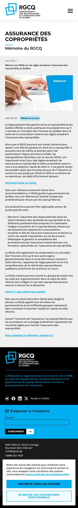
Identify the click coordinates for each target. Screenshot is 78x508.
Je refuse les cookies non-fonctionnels (39, 496)
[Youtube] (7, 398)
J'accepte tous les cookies (39, 483)
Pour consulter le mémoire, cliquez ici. (29, 335)
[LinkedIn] (20, 398)
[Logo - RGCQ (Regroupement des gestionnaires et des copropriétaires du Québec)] (22, 10)
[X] (26, 398)
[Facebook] (13, 398)
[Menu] (70, 11)
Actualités (10, 60)
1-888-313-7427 (14, 455)
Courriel (9, 417)
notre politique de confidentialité (48, 474)
